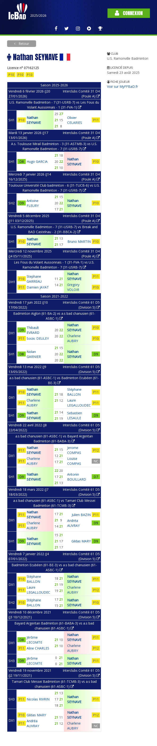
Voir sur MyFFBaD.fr (122, 86)
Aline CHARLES (38, 648)
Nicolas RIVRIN (38, 699)
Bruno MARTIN (79, 241)
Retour (23, 43)
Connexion (129, 13)
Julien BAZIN (81, 514)
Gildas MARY (81, 541)
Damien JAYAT (38, 287)
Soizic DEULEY (38, 338)
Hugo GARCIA (37, 161)
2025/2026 (38, 15)
